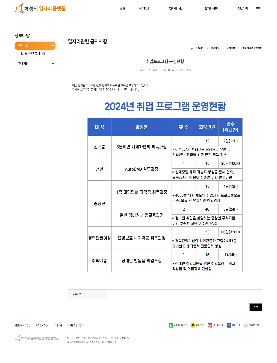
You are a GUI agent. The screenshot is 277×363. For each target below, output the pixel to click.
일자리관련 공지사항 (33, 54)
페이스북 (233, 325)
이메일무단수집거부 (76, 325)
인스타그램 (215, 325)
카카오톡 (197, 325)
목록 (256, 306)
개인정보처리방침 (22, 325)
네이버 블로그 (178, 325)
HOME (199, 48)
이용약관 (58, 325)
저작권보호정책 (42, 325)
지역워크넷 (252, 325)
